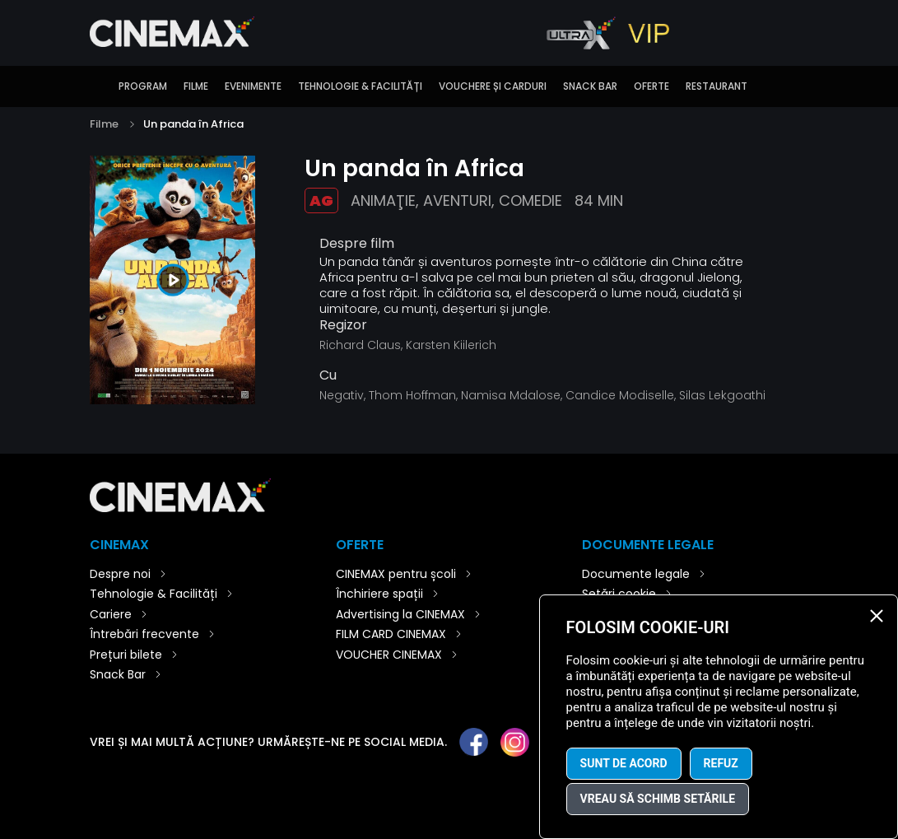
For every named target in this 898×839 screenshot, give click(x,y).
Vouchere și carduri (493, 86)
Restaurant (716, 86)
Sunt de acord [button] (624, 763)
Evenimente (253, 86)
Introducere (98, 86)
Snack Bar (590, 86)
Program (143, 86)
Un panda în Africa (193, 124)
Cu (328, 375)
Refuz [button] (721, 763)
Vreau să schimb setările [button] (657, 798)
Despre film (356, 243)
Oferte (651, 86)
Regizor (343, 325)
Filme (196, 86)
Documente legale (636, 574)
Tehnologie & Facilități (360, 86)
